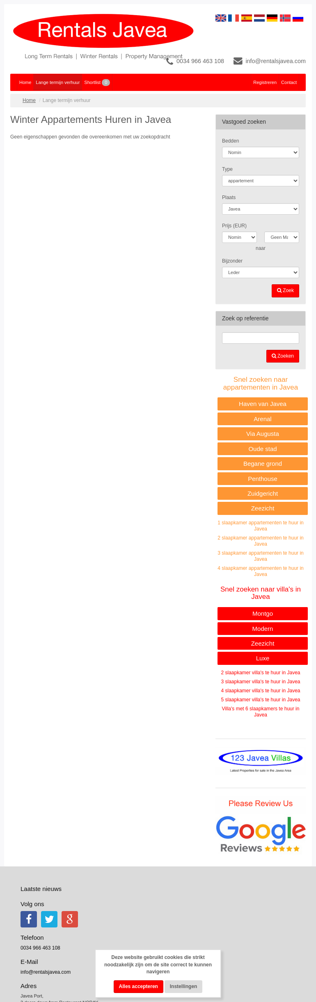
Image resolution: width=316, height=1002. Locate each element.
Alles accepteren (138, 986)
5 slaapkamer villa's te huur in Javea (260, 700)
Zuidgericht (262, 493)
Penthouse (262, 478)
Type (227, 169)
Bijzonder (232, 261)
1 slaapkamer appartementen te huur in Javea (260, 526)
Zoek (285, 290)
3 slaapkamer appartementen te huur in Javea (260, 556)
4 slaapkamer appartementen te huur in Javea (260, 571)
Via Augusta (262, 433)
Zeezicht (263, 508)
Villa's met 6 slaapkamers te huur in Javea (261, 712)
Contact (289, 82)
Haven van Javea (262, 403)
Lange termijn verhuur (58, 82)
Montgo (262, 613)
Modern (262, 628)
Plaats (229, 197)
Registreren (265, 82)
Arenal (262, 418)
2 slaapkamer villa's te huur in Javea (260, 673)
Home (25, 82)
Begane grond (262, 463)
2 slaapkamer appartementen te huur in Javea (260, 541)
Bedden (230, 141)
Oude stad (262, 448)
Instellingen (183, 986)
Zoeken (283, 356)
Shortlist (97, 82)
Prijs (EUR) (234, 226)
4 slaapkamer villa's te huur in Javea (260, 691)
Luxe (263, 658)
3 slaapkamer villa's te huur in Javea (260, 682)
